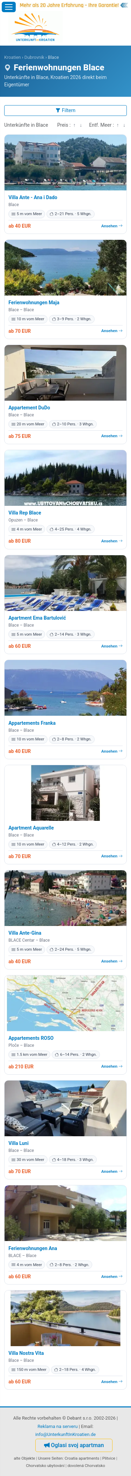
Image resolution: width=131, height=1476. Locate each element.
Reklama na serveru (58, 1426)
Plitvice (108, 1458)
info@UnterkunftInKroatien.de (65, 1434)
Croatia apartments (82, 1458)
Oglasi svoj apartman (74, 1445)
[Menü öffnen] (9, 7)
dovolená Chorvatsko (86, 1465)
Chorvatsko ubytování (45, 1465)
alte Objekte (24, 1458)
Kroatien (12, 57)
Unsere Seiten (50, 1458)
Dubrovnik (34, 57)
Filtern (65, 110)
